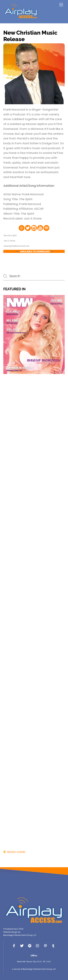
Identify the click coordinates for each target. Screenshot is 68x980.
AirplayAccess (11, 929)
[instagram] (37, 945)
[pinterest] (45, 945)
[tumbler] (53, 945)
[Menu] (61, 4)
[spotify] (29, 945)
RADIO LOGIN (15, 852)
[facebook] (13, 945)
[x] (21, 945)
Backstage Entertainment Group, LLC (19, 935)
